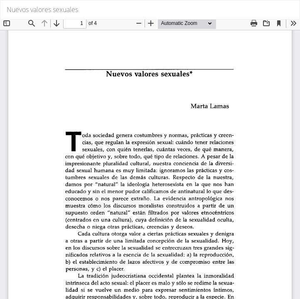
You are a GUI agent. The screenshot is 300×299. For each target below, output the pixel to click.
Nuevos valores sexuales (42, 9)
